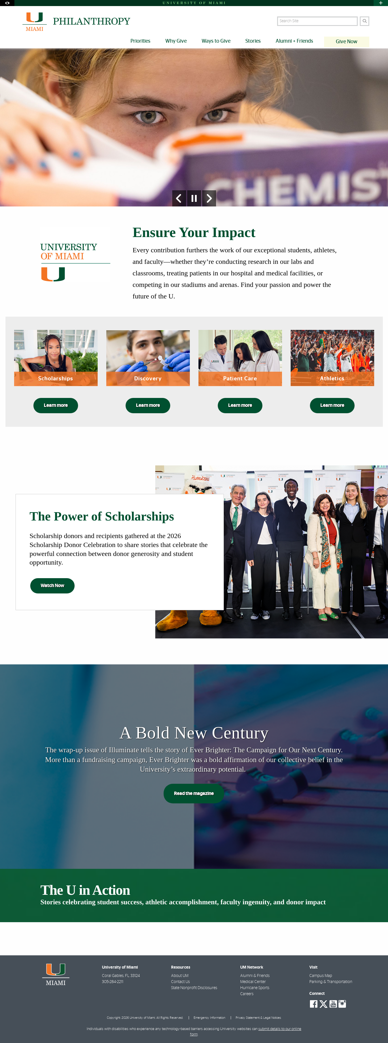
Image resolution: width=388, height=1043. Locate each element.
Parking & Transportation (330, 982)
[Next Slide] (209, 198)
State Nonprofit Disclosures (194, 988)
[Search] (364, 21)
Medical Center (253, 982)
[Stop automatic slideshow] (194, 198)
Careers (246, 994)
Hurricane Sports (254, 988)
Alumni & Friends (255, 976)
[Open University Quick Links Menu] (381, 3)
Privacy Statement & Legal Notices (258, 1017)
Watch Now (52, 585)
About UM (179, 976)
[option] (194, 127)
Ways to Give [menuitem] (216, 41)
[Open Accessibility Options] (7, 3)
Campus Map (320, 976)
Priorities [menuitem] (140, 41)
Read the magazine (194, 793)
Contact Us (180, 982)
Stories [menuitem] (253, 41)
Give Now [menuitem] (346, 41)
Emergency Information (209, 1017)
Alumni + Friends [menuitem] (294, 41)
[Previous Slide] (179, 198)
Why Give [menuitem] (176, 41)
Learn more (56, 405)
